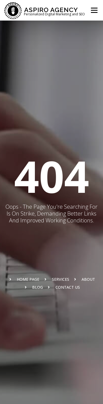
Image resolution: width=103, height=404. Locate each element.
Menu (94, 10)
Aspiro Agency (51, 9)
